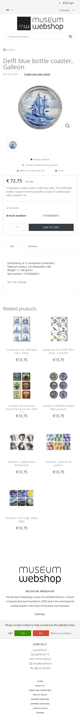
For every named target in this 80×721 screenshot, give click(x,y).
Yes (23, 633)
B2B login (68, 3)
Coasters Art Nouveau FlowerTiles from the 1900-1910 (22, 409)
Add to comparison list (32, 170)
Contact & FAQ (40, 708)
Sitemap (40, 712)
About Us (40, 685)
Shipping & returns (40, 703)
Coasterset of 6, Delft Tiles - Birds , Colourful (58, 351)
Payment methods (40, 699)
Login (40, 681)
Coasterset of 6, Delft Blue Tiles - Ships (21, 351)
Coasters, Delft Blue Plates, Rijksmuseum (58, 407)
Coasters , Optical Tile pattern (58, 463)
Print (61, 170)
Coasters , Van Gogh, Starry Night (21, 519)
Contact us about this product (41, 164)
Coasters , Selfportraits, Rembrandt (22, 463)
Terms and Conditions (40, 690)
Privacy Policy (40, 694)
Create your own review (37, 74)
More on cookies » (61, 633)
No (41, 633)
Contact (40, 644)
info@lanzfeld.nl (42, 663)
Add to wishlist (41, 159)
